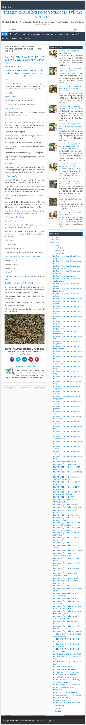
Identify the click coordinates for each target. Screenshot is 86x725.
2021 (54, 242)
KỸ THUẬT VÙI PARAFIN (62, 667)
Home (4, 34)
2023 (54, 237)
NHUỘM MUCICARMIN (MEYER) (65, 692)
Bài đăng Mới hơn (9, 388)
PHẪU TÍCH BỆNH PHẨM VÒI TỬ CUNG (67, 550)
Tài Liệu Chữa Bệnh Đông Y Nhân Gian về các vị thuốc (35, 721)
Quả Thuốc (75, 34)
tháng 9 (56, 253)
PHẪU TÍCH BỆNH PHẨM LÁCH (64, 586)
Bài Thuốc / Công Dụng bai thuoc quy (66, 276)
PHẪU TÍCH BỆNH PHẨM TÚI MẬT (65, 461)
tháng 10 (57, 251)
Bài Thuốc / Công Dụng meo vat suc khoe (67, 299)
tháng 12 (57, 245)
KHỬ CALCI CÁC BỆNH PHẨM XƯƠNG (67, 654)
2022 (54, 240)
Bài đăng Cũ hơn (39, 388)
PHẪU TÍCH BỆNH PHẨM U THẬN (65, 505)
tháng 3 (56, 711)
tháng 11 (57, 248)
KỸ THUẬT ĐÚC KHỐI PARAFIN (64, 669)
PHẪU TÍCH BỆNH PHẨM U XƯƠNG (66, 599)
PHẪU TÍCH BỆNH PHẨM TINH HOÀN (66, 515)
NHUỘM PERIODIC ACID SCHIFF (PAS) (67, 685)
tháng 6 (56, 708)
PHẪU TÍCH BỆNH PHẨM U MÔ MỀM (66, 578)
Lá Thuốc (6, 38)
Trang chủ (6, 7)
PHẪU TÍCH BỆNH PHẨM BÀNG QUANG (67, 507)
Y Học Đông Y (47, 34)
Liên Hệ (27, 38)
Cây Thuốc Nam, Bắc (17, 34)
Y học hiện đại (34, 34)
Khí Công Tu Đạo (62, 34)
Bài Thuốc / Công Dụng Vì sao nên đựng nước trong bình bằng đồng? (70, 126)
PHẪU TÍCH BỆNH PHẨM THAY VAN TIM (67, 631)
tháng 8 (56, 706)
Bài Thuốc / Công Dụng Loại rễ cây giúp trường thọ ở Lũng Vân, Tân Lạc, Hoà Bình (70, 146)
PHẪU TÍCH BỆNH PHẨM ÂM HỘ (65, 464)
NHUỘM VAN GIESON (61, 700)
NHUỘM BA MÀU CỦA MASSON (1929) (67, 703)
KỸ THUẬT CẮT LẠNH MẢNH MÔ (65, 677)
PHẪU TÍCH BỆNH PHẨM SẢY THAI (65, 543)
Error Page (17, 38)
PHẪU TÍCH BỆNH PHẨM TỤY (64, 497)
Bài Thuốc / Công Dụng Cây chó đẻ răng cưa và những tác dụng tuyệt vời (70, 88)
